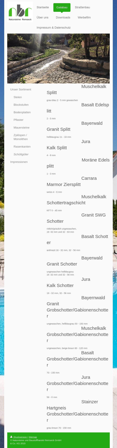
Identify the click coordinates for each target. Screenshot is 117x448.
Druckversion (18, 437)
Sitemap (33, 437)
